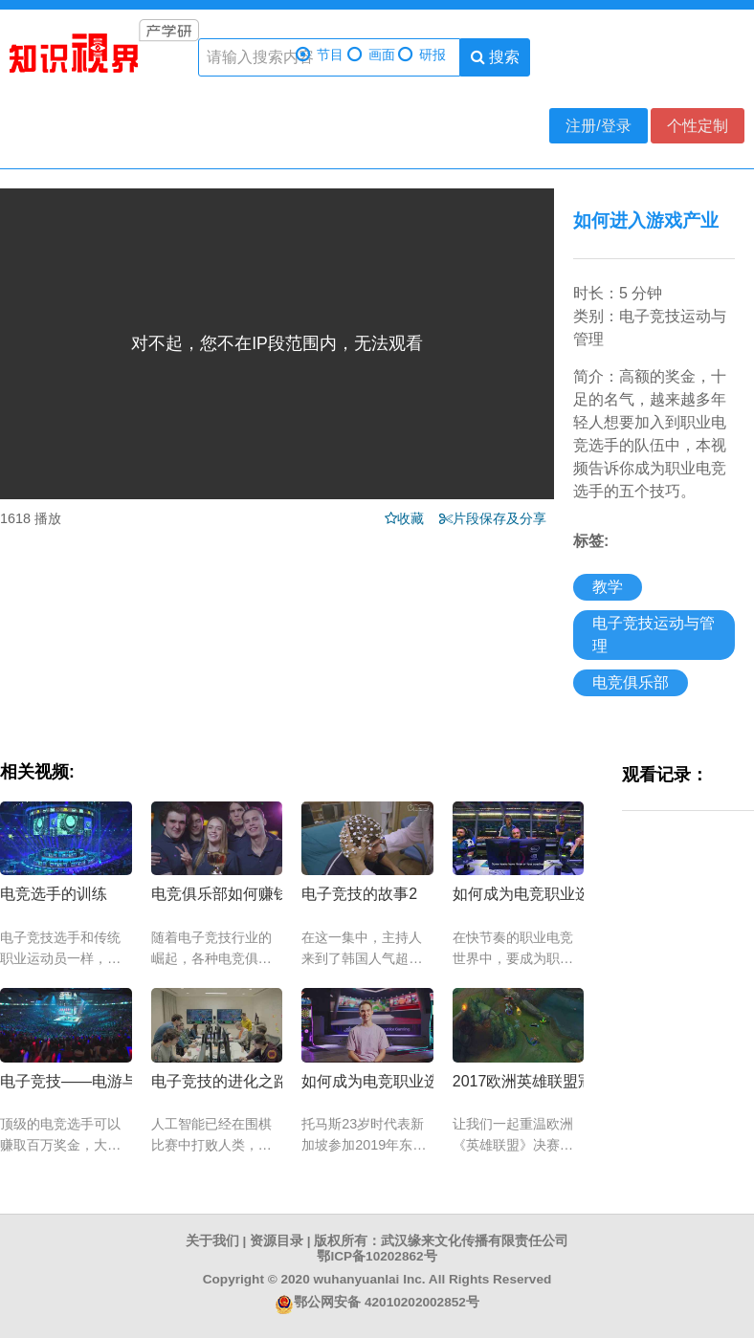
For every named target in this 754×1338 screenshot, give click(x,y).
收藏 (416, 518)
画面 (371, 55)
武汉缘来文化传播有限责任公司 (474, 1241)
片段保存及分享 (503, 518)
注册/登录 (598, 126)
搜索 (495, 57)
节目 (320, 55)
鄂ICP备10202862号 (376, 1256)
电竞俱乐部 (630, 682)
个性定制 (697, 126)
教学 (607, 587)
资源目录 (276, 1241)
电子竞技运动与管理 (653, 634)
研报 (422, 55)
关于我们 (212, 1241)
